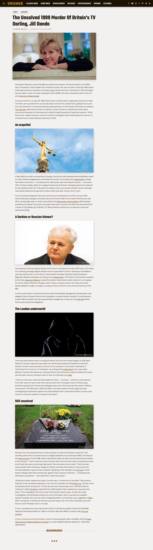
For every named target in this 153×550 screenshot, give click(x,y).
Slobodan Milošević (32, 280)
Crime (15, 12)
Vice (52, 90)
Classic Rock (32, 3)
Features (107, 3)
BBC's (90, 498)
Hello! (70, 375)
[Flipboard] (143, 3)
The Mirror (34, 489)
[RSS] (149, 3)
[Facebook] (129, 3)
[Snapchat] (146, 3)
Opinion (97, 3)
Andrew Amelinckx (21, 29)
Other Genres (59, 3)
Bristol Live (76, 483)
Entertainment (84, 3)
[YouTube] (132, 3)
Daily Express (23, 458)
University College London (28, 96)
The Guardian (20, 109)
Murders (24, 12)
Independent (79, 179)
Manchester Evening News (68, 201)
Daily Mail (80, 299)
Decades (71, 3)
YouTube (79, 470)
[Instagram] (136, 3)
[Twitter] (139, 3)
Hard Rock (45, 3)
